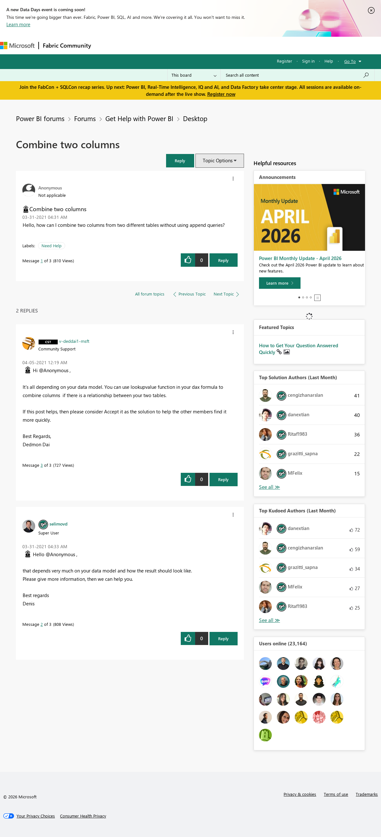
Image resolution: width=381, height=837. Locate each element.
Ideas (160, 45)
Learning (241, 45)
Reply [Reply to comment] (223, 479)
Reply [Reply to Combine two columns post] (223, 260)
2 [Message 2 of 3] (42, 624)
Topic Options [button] (217, 160)
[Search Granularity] (194, 75)
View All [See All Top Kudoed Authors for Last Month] (269, 620)
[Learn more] (280, 283)
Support (268, 45)
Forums (105, 45)
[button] (180, 160)
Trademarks (367, 794)
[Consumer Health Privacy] (83, 816)
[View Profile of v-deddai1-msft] (74, 341)
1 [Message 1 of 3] (42, 260)
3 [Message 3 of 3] (42, 465)
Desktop (195, 118)
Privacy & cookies (300, 794)
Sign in (308, 61)
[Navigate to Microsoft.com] (17, 45)
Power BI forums (40, 118)
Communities (188, 45)
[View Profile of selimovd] (58, 523)
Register (284, 61)
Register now (221, 94)
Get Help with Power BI (139, 118)
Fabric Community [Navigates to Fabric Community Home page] (67, 45)
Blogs (217, 45)
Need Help (52, 245)
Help (328, 61)
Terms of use (336, 794)
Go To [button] (350, 61)
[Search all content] (297, 75)
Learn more (18, 24)
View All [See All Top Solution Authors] (269, 487)
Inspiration (133, 45)
